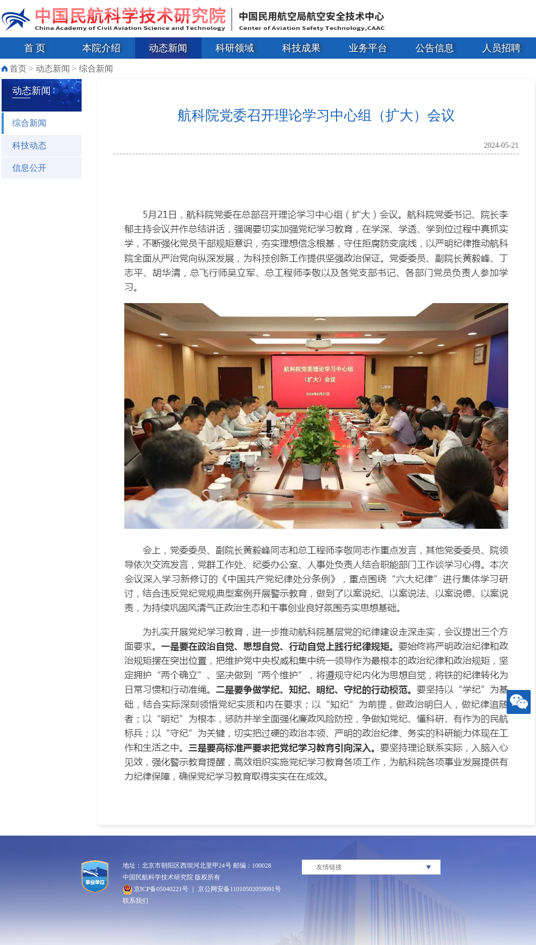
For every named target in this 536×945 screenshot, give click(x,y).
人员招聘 (501, 48)
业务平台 (368, 48)
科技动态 (29, 145)
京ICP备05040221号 (156, 889)
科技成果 (301, 48)
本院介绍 (101, 48)
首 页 (35, 48)
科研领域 (234, 48)
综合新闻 (96, 68)
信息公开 (29, 167)
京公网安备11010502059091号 (239, 889)
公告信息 (434, 48)
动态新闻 (168, 48)
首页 (18, 68)
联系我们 (135, 900)
